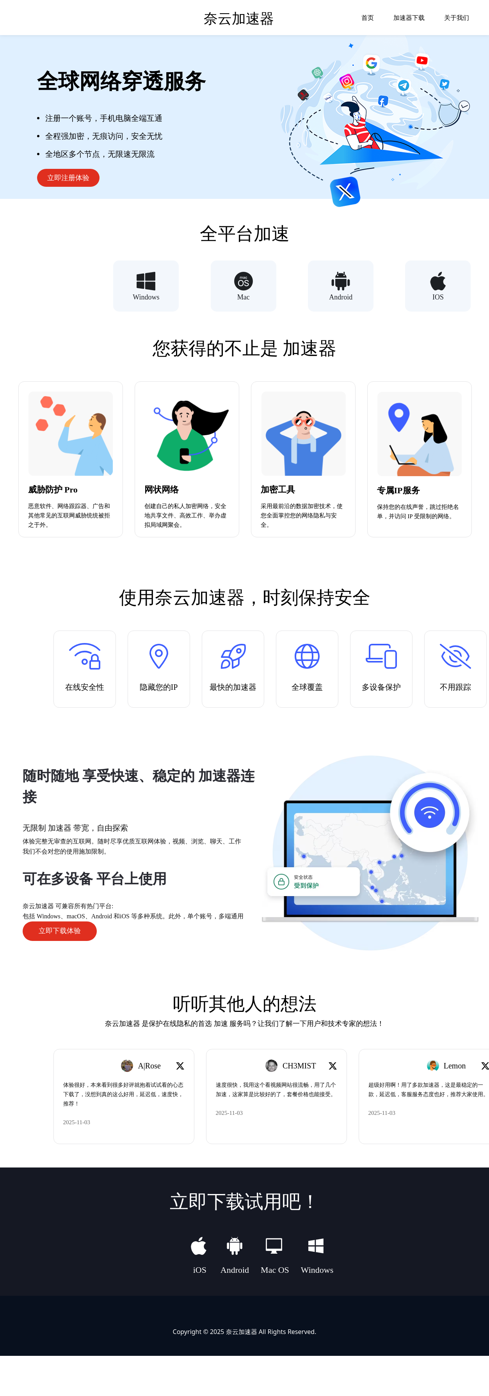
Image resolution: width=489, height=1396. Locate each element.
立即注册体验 (68, 178)
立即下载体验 (60, 931)
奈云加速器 (241, 1331)
